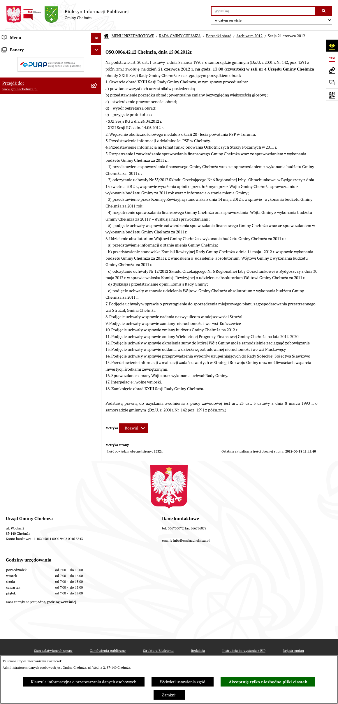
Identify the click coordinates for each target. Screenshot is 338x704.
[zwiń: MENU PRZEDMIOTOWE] (97, 48)
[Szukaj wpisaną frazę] (324, 11)
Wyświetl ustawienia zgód (182, 681)
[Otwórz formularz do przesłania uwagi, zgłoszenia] (332, 82)
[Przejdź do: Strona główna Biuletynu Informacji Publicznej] (106, 36)
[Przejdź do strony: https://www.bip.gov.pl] (332, 58)
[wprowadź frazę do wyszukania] (263, 11)
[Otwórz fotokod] (332, 94)
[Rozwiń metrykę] (133, 428)
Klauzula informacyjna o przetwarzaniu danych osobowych (83, 681)
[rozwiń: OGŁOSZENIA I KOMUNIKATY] (97, 61)
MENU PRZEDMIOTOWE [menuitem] (24, 47)
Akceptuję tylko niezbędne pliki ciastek (268, 681)
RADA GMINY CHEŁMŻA (180, 36)
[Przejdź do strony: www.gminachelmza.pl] (332, 70)
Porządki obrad (218, 36)
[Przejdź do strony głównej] (67, 14)
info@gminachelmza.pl (191, 596)
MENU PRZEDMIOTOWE (133, 36)
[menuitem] (50, 62)
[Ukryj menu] (96, 38)
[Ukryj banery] (96, 473)
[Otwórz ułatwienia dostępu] (332, 45)
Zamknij (169, 695)
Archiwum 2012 (249, 36)
